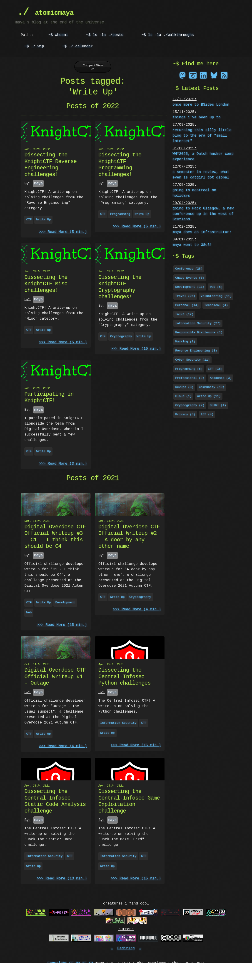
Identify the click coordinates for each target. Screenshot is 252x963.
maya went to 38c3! (192, 244)
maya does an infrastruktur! (201, 231)
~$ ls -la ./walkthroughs (168, 35)
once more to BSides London (200, 104)
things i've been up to (196, 117)
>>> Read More (63, 232)
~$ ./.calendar (77, 46)
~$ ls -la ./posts (104, 35)
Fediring (126, 948)
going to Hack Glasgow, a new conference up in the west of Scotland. (203, 214)
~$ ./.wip (34, 46)
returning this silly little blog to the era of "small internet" (201, 135)
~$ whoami (58, 35)
